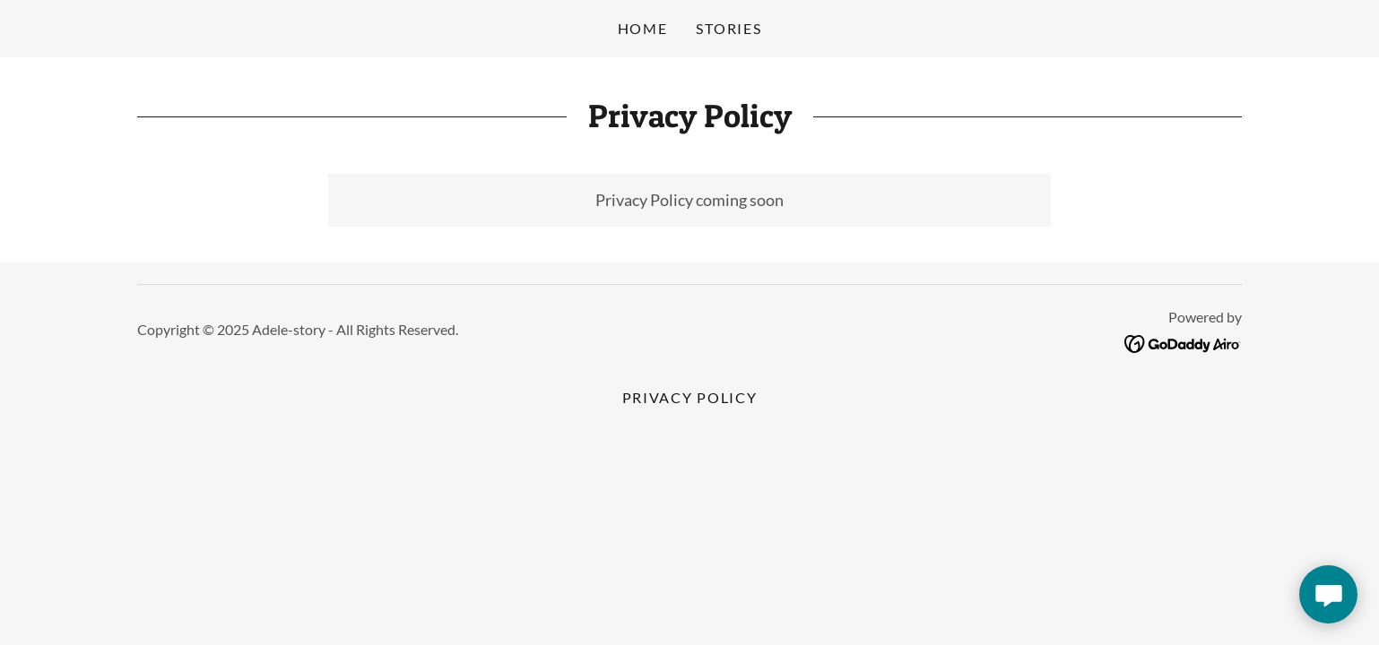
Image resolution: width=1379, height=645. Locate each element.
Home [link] (643, 28)
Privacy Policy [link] (690, 397)
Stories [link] (728, 28)
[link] (1183, 341)
